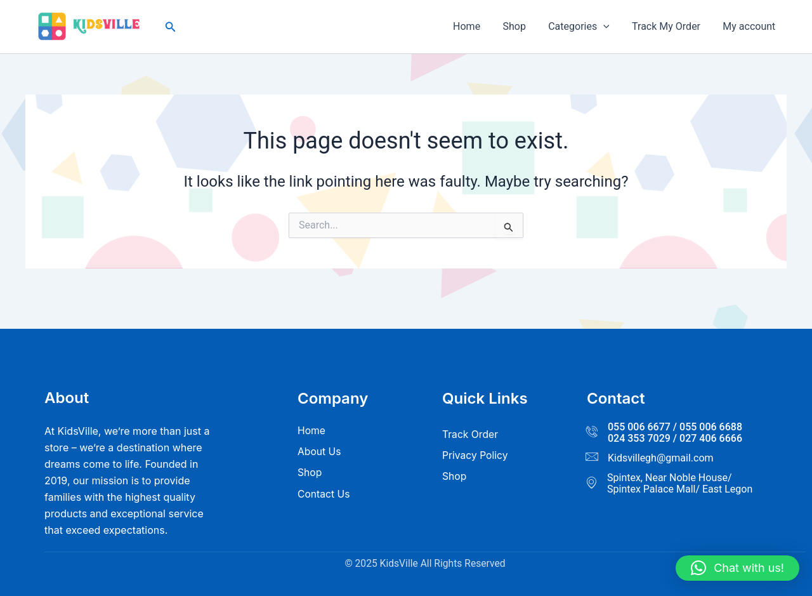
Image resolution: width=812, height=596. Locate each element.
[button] (170, 27)
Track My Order (669, 26)
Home (476, 26)
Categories (584, 26)
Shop (521, 26)
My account (750, 26)
